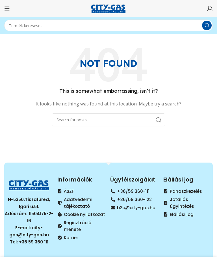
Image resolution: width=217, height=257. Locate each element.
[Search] (108, 25)
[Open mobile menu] (7, 8)
